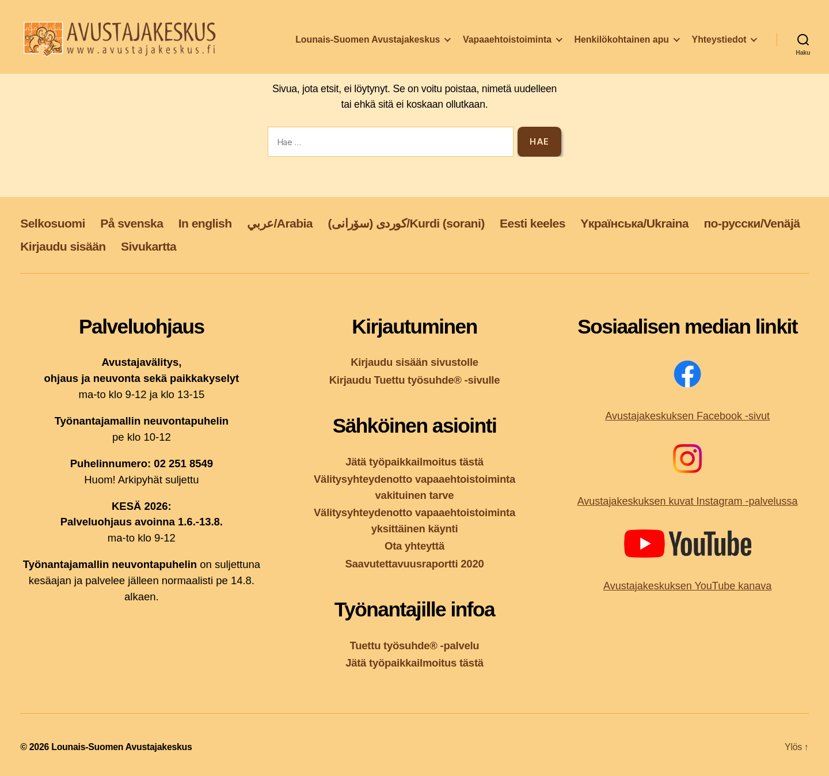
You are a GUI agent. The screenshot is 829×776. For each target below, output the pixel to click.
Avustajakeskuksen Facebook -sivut (687, 416)
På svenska (131, 223)
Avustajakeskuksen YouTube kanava (687, 586)
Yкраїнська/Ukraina (634, 223)
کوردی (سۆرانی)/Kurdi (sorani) (406, 223)
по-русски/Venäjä (751, 223)
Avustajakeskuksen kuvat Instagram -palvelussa (687, 501)
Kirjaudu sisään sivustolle (414, 362)
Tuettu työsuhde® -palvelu (415, 645)
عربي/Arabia (280, 223)
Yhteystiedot (719, 42)
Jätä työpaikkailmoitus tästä (414, 462)
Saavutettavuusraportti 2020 (414, 564)
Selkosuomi (52, 223)
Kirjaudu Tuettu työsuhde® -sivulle (414, 380)
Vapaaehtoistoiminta (507, 42)
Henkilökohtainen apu (622, 42)
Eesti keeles (532, 223)
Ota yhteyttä (414, 546)
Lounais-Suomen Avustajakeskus (367, 42)
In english (205, 223)
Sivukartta (148, 246)
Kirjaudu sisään (62, 246)
